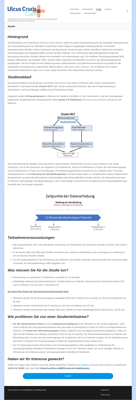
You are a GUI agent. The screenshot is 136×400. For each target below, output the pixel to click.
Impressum (105, 390)
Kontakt (68, 376)
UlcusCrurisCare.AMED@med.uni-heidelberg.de (65, 368)
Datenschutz (105, 395)
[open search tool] (127, 11)
